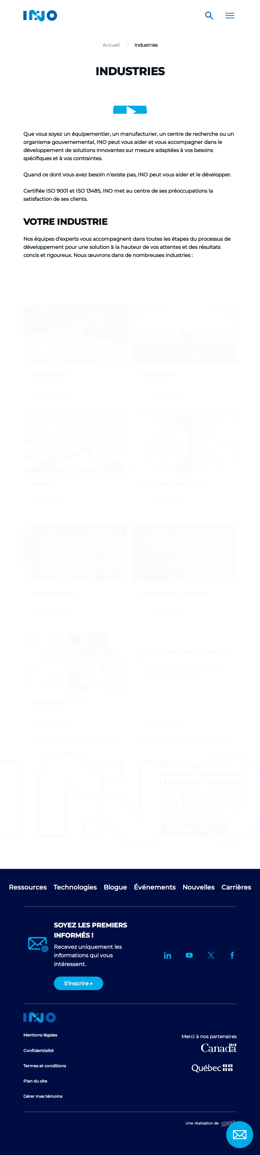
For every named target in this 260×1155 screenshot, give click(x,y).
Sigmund (228, 1123)
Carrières (236, 887)
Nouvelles (198, 887)
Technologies (75, 887)
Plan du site (35, 1081)
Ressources (28, 887)
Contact (239, 1134)
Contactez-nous (164, 712)
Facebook (233, 955)
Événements (155, 887)
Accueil (39, 1017)
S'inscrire (76, 983)
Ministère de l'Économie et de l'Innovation (212, 1067)
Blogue (115, 887)
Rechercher (209, 16)
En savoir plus (51, 712)
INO (40, 15)
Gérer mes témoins (42, 1096)
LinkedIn (168, 955)
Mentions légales (40, 1035)
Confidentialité (38, 1050)
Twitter (211, 955)
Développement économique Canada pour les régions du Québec (219, 1048)
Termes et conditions (44, 1065)
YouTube (189, 955)
